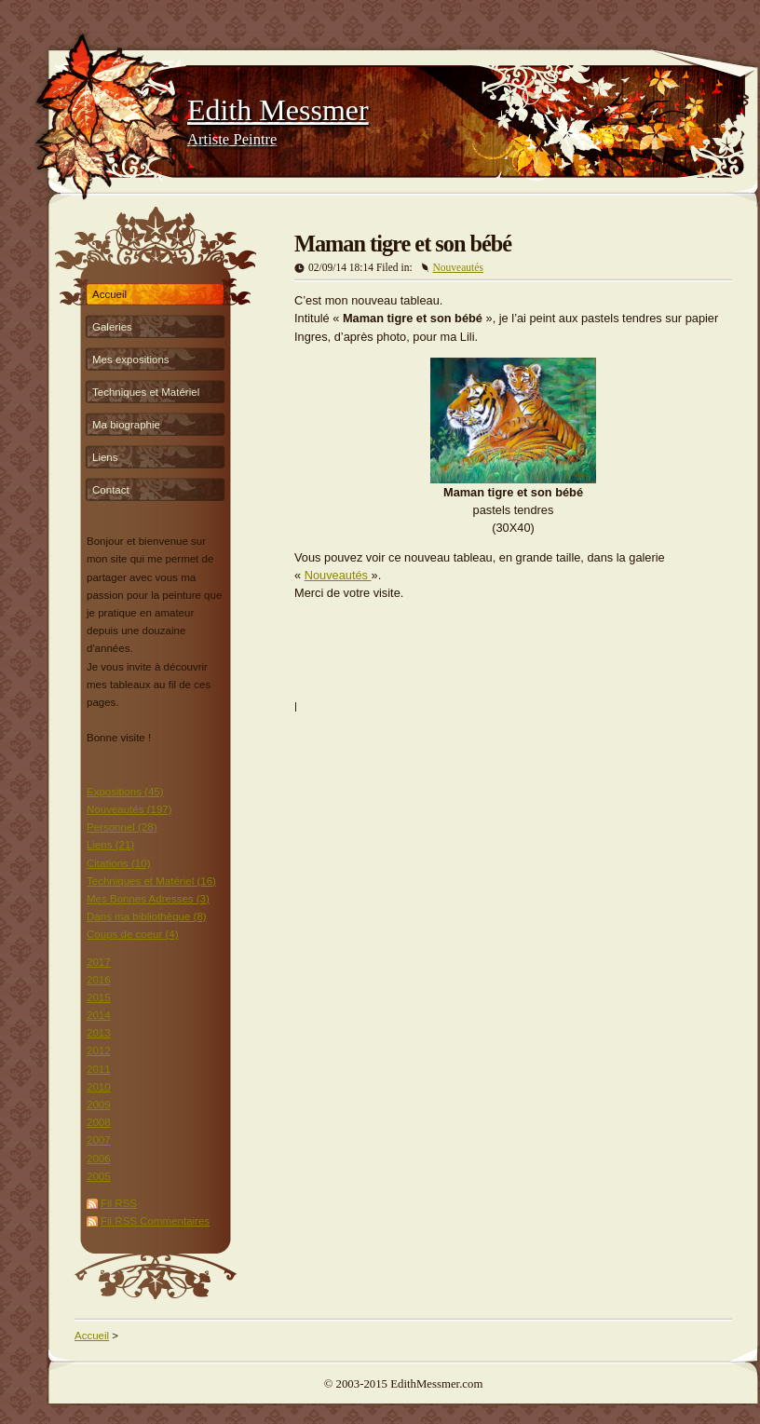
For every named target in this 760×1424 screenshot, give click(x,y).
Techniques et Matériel (145, 392)
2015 (99, 997)
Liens (105, 457)
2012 (99, 1050)
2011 (99, 1069)
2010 (99, 1086)
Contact (110, 489)
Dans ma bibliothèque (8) (147, 916)
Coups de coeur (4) (133, 934)
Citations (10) (118, 863)
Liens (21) (110, 844)
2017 (99, 962)
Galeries (112, 326)
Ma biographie (126, 424)
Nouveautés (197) (129, 809)
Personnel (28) (122, 827)
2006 (99, 1158)
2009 (99, 1104)
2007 (99, 1140)
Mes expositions (131, 359)
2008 (99, 1122)
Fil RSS (119, 1203)
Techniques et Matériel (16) (151, 881)
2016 (99, 979)
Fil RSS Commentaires (155, 1221)
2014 (99, 1015)
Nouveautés (458, 267)
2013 (99, 1032)
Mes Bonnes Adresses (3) (148, 898)
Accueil (109, 294)
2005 (99, 1176)
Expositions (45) (125, 791)
